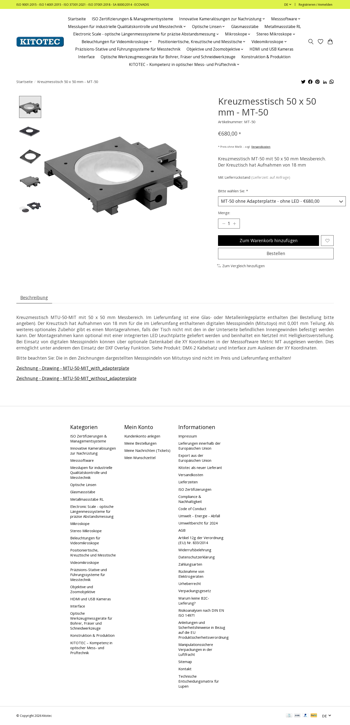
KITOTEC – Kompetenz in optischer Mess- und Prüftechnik (91, 647)
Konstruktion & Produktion (265, 56)
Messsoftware (82, 460)
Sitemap (185, 661)
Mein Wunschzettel (140, 457)
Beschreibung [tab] (34, 297)
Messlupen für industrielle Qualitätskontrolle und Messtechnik (91, 472)
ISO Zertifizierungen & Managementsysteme (132, 19)
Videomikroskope (84, 562)
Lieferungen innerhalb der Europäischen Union (199, 446)
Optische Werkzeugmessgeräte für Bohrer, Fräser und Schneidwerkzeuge (168, 56)
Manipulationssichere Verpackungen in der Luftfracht (195, 649)
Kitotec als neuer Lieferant (200, 467)
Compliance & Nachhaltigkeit (190, 499)
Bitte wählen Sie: (233, 190)
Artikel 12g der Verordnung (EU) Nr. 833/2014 (200, 540)
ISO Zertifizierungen (194, 489)
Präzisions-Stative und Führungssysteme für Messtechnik (128, 49)
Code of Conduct (192, 508)
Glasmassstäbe (244, 26)
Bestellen (276, 253)
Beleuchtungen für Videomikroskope (85, 540)
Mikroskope (80, 523)
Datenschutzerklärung (196, 556)
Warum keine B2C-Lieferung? (193, 601)
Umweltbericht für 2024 (198, 523)
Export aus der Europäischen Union (194, 458)
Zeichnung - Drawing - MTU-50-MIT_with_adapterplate (72, 368)
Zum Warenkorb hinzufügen (269, 240)
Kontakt (184, 668)
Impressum (187, 436)
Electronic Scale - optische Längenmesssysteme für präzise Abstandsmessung (92, 511)
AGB (182, 530)
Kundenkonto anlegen (142, 436)
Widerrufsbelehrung (194, 549)
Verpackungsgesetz (194, 590)
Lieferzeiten (188, 481)
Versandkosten (260, 146)
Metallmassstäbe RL (282, 26)
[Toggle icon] (311, 41)
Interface (86, 56)
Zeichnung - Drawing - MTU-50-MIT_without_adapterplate (76, 378)
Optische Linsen (83, 484)
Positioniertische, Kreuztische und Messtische (93, 552)
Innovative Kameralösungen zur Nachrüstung (93, 451)
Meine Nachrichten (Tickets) (147, 450)
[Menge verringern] (223, 223)
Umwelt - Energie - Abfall (199, 515)
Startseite (77, 19)
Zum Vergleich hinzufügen (241, 265)
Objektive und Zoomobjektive (82, 589)
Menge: (224, 212)
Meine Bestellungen (140, 443)
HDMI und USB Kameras (271, 49)
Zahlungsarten (190, 564)
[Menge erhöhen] (234, 223)
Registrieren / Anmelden (315, 4)
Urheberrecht (189, 583)
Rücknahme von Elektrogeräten (191, 574)
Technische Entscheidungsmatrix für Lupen (198, 681)
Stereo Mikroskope (86, 530)
